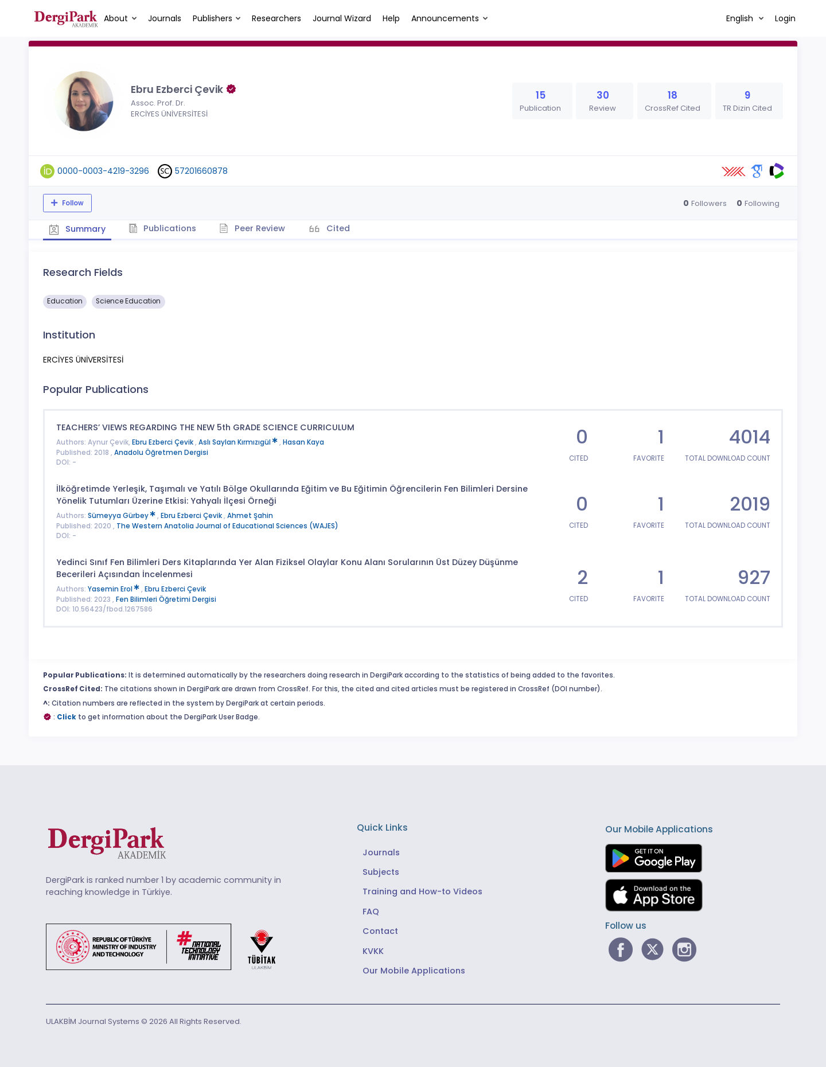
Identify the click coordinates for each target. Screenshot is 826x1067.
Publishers (212, 18)
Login (785, 18)
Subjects (381, 872)
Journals (164, 18)
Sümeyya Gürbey (122, 515)
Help (391, 18)
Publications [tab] (162, 228)
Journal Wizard (342, 18)
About (116, 18)
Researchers (276, 18)
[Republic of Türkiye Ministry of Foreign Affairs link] (168, 946)
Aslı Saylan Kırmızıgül (238, 442)
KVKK (373, 951)
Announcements (445, 18)
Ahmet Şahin (250, 515)
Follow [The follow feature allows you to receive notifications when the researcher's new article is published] (72, 203)
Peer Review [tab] (252, 228)
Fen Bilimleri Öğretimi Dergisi (166, 599)
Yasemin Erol (114, 589)
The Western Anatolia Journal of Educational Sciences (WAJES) (227, 526)
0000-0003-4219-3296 (103, 171)
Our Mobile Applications (414, 970)
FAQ (371, 911)
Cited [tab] (337, 228)
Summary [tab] (77, 229)
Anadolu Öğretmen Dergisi (161, 452)
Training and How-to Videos (422, 891)
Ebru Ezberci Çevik (163, 442)
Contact (380, 931)
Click (66, 717)
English (740, 18)
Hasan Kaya (303, 442)
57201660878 (201, 171)
